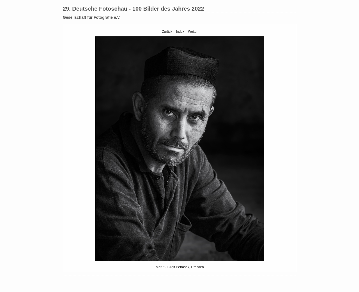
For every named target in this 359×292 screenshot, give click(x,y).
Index (180, 32)
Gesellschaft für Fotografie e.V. (92, 17)
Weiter (192, 32)
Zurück (167, 32)
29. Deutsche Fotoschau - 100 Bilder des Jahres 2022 (133, 9)
